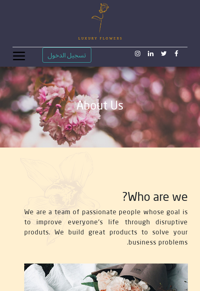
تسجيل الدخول (67, 55)
